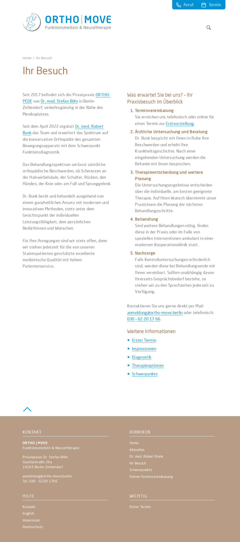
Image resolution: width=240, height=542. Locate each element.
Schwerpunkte (145, 373)
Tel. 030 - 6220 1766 (40, 481)
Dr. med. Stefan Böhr (59, 101)
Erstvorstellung (180, 123)
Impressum (31, 520)
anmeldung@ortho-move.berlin (155, 312)
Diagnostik (141, 357)
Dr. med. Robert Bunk (146, 456)
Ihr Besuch (138, 463)
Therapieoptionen (148, 365)
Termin (215, 4)
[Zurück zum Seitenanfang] (27, 408)
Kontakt (29, 507)
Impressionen (144, 348)
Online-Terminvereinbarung (151, 476)
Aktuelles (137, 449)
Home (27, 58)
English (28, 513)
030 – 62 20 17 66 (143, 318)
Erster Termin (144, 340)
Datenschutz (33, 527)
